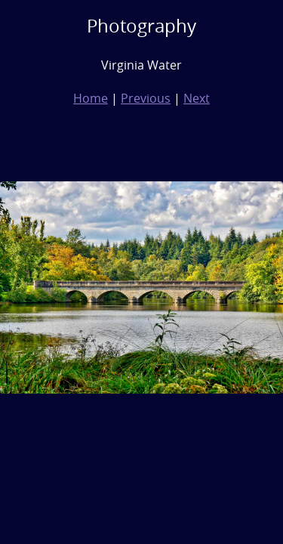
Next (196, 98)
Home (90, 98)
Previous (146, 98)
